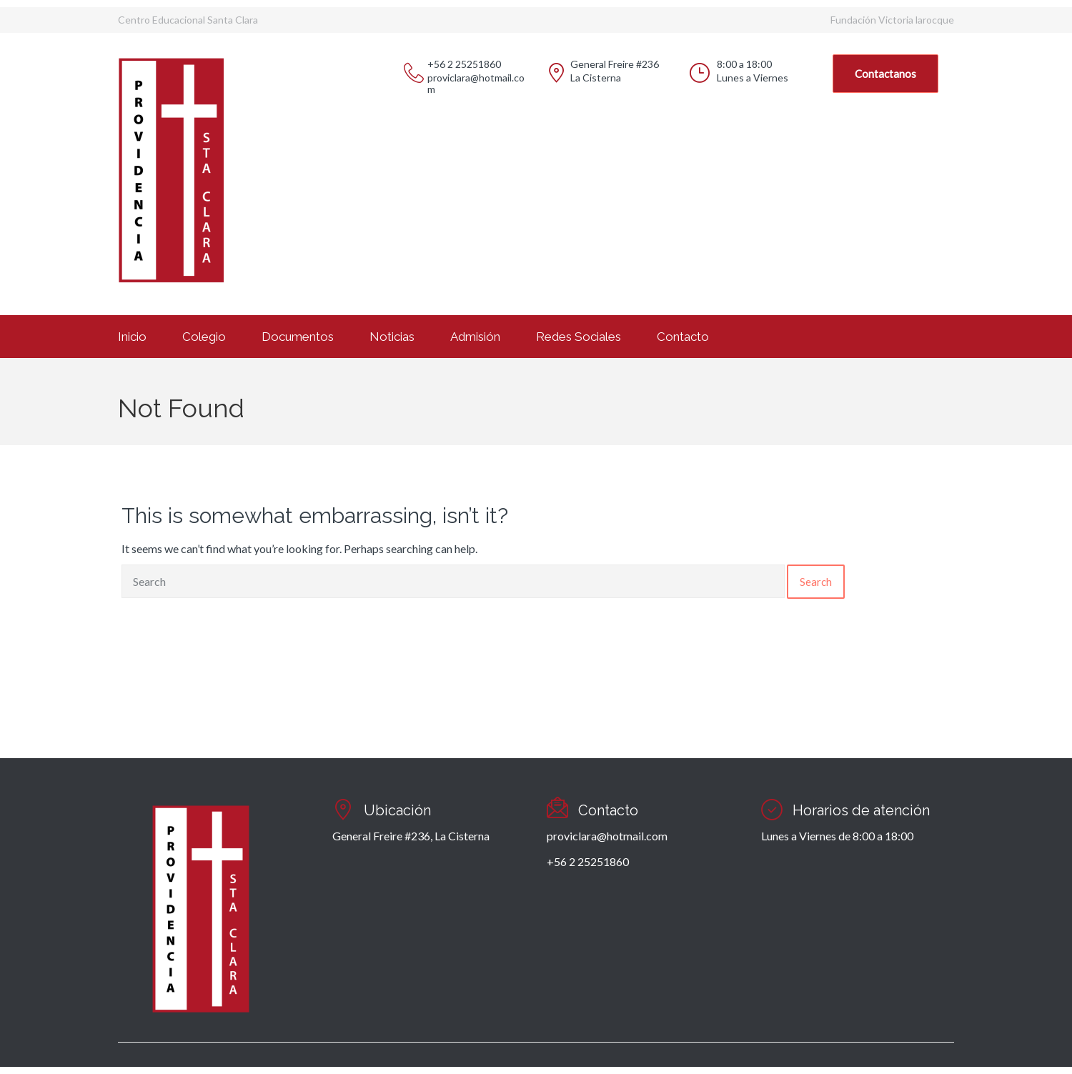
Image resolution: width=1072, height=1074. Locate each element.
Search (816, 581)
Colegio (204, 336)
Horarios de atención (861, 810)
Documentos (298, 336)
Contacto (683, 336)
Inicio (132, 336)
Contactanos (885, 73)
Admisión (475, 336)
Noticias (392, 336)
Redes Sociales (578, 336)
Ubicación (397, 810)
